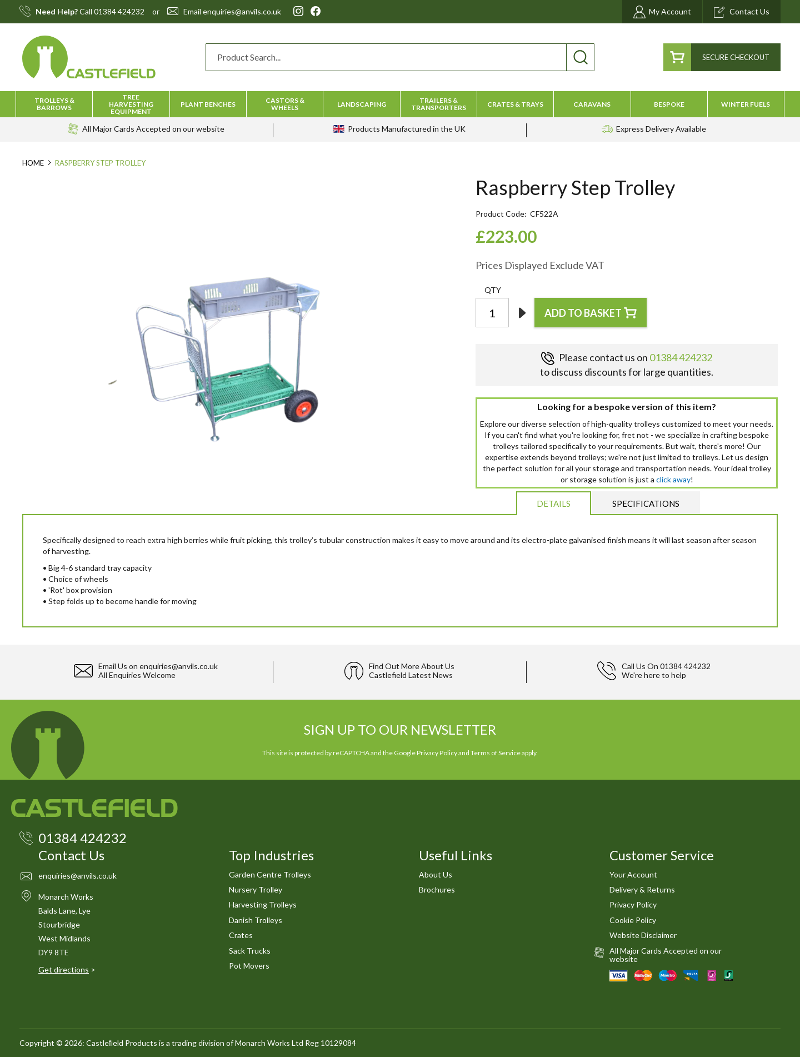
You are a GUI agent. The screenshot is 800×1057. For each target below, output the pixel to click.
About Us (435, 874)
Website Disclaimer (643, 935)
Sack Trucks (250, 950)
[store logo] (89, 57)
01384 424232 (119, 12)
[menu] (400, 104)
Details (554, 503)
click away (673, 479)
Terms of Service (496, 753)
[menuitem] (54, 104)
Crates (241, 935)
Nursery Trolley (255, 889)
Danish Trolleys (255, 920)
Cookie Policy (632, 920)
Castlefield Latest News (411, 675)
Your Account (633, 874)
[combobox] (400, 57)
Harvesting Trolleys (263, 904)
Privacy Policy (437, 753)
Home (33, 162)
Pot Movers (249, 965)
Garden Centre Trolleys (270, 874)
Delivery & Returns (642, 889)
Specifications (645, 503)
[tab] (554, 502)
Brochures (437, 889)
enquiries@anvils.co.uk (242, 12)
